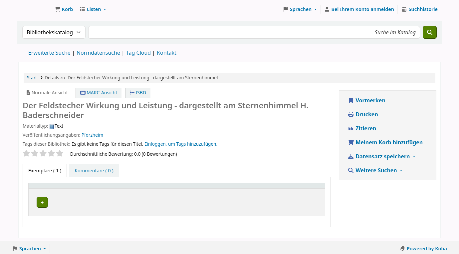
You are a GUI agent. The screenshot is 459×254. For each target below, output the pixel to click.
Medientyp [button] (44, 189)
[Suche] (430, 32)
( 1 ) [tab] (44, 170)
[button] (64, 9)
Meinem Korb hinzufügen (385, 142)
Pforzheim (92, 135)
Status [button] (298, 189)
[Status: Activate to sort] (306, 189)
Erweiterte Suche (49, 52)
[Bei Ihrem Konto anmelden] (359, 9)
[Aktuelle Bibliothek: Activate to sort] (147, 189)
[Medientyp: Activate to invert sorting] (54, 189)
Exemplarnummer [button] (239, 189)
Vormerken (366, 100)
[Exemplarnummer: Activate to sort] (251, 189)
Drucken (362, 114)
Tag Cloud (138, 52)
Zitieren (361, 128)
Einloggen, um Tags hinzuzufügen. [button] (180, 144)
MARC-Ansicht (98, 92)
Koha (35, 9)
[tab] (94, 170)
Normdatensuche (98, 52)
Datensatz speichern (379, 156)
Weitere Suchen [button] (372, 170)
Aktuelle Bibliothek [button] (105, 189)
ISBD (138, 92)
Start (32, 77)
